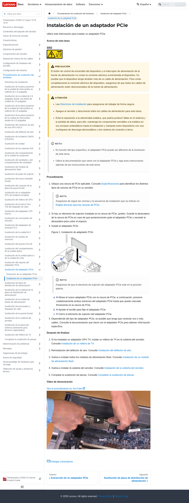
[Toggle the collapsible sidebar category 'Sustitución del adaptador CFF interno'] (39, 212)
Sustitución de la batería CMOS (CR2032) (19, 137)
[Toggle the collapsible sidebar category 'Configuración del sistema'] (39, 70)
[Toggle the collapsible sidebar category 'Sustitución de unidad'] (39, 143)
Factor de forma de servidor (15, 36)
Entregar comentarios (60, 461)
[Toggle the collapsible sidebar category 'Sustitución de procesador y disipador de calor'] (39, 307)
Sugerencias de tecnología (15, 353)
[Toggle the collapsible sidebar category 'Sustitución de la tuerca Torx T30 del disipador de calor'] (39, 205)
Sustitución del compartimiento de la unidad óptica (19, 249)
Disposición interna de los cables (18, 58)
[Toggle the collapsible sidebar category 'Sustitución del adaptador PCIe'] (39, 269)
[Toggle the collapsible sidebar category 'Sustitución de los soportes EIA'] (39, 148)
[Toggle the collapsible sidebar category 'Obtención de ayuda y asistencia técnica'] (39, 370)
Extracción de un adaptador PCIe (21, 274)
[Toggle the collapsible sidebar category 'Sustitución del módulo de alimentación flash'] (39, 168)
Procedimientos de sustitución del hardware (18, 76)
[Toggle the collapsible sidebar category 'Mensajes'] (39, 348)
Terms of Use (121, 496)
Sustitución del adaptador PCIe (19, 269)
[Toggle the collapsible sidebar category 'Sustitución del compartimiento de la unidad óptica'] (39, 249)
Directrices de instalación (16, 82)
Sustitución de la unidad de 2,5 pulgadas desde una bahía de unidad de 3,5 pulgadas (19, 98)
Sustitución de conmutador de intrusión (18, 219)
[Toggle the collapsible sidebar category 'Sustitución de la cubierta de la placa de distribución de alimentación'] (39, 292)
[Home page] (49, 13)
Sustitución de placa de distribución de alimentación (17, 284)
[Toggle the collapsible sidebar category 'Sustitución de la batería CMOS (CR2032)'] (39, 137)
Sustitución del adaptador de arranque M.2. (18, 226)
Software (80, 4)
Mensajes (7, 348)
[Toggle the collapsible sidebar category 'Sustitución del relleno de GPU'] (39, 199)
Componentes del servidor (15, 54)
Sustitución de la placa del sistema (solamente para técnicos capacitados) (17, 327)
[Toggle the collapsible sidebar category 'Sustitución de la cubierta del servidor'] (39, 319)
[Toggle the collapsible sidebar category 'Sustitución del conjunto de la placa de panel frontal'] (39, 187)
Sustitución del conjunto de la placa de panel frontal (18, 186)
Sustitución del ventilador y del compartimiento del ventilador (19, 161)
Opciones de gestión (12, 49)
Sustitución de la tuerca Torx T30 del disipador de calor (18, 205)
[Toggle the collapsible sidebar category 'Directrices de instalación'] (39, 82)
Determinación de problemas (16, 344)
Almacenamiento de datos (58, 4)
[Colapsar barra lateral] (22, 487)
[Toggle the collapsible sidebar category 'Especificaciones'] (39, 45)
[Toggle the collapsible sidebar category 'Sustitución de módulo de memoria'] (39, 238)
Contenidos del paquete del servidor (19, 31)
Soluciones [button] (94, 4)
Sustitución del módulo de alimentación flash (16, 168)
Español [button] (142, 4)
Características (10, 40)
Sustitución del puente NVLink (18, 244)
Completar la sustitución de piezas (20, 339)
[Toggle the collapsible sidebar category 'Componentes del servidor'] (39, 54)
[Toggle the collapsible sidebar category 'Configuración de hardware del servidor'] (39, 64)
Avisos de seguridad (12, 357)
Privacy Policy (105, 496)
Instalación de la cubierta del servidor (123, 368)
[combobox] (7, 14)
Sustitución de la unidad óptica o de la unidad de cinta (20, 256)
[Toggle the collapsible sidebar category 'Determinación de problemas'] (39, 344)
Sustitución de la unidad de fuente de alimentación (17, 300)
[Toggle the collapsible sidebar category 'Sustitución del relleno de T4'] (39, 335)
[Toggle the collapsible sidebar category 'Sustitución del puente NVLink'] (39, 244)
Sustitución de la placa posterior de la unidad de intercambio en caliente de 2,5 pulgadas (19, 89)
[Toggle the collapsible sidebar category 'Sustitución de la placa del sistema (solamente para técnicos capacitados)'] (39, 328)
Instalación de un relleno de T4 (77, 343)
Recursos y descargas (13, 27)
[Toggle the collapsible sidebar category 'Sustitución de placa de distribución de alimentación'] (39, 284)
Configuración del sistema (15, 70)
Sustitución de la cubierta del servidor (18, 319)
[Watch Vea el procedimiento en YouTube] (98, 420)
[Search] (172, 4)
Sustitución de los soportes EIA (19, 148)
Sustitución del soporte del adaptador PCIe (17, 263)
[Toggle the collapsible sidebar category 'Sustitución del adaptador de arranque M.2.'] (39, 226)
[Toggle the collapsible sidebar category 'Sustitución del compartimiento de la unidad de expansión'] (39, 154)
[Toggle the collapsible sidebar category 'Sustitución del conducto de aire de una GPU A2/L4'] (39, 126)
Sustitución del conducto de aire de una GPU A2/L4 (19, 126)
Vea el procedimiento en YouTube (66, 388)
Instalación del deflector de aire (114, 350)
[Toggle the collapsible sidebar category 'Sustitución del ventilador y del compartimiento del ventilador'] (39, 161)
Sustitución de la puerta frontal (19, 313)
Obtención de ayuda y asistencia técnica (18, 370)
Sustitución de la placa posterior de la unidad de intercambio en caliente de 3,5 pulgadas (19, 108)
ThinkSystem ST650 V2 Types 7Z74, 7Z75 (20, 21)
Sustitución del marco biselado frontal (19, 179)
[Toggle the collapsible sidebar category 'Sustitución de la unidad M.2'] (39, 232)
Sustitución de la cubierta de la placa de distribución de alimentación (19, 292)
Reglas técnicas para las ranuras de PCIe (77, 205)
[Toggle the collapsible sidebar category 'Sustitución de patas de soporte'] (39, 174)
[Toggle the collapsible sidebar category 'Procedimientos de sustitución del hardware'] (39, 76)
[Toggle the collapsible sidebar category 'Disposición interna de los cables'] (39, 58)
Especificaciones (10, 45)
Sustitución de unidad (15, 143)
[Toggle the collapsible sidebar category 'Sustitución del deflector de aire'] (39, 132)
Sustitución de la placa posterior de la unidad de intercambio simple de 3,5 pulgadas (19, 118)
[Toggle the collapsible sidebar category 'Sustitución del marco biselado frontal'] (39, 180)
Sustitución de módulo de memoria (16, 238)
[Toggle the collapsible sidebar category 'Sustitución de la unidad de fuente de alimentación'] (39, 300)
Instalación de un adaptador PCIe (21, 278)
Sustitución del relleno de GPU (19, 199)
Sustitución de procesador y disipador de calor (17, 307)
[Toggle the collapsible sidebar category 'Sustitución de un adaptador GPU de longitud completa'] (39, 193)
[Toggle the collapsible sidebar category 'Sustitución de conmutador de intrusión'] (39, 219)
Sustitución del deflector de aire (19, 132)
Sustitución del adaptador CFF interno (19, 212)
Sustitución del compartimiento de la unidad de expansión (19, 154)
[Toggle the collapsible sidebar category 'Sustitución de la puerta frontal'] (39, 313)
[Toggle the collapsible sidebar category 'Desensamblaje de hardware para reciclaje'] (39, 363)
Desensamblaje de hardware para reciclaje (18, 363)
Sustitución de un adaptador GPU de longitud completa (17, 193)
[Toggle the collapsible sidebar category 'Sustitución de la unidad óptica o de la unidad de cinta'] (39, 256)
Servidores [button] (33, 4)
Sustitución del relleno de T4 (18, 335)
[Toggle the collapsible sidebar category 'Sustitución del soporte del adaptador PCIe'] (39, 263)
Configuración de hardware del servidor (17, 64)
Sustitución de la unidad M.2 (18, 232)
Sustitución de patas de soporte (19, 174)
